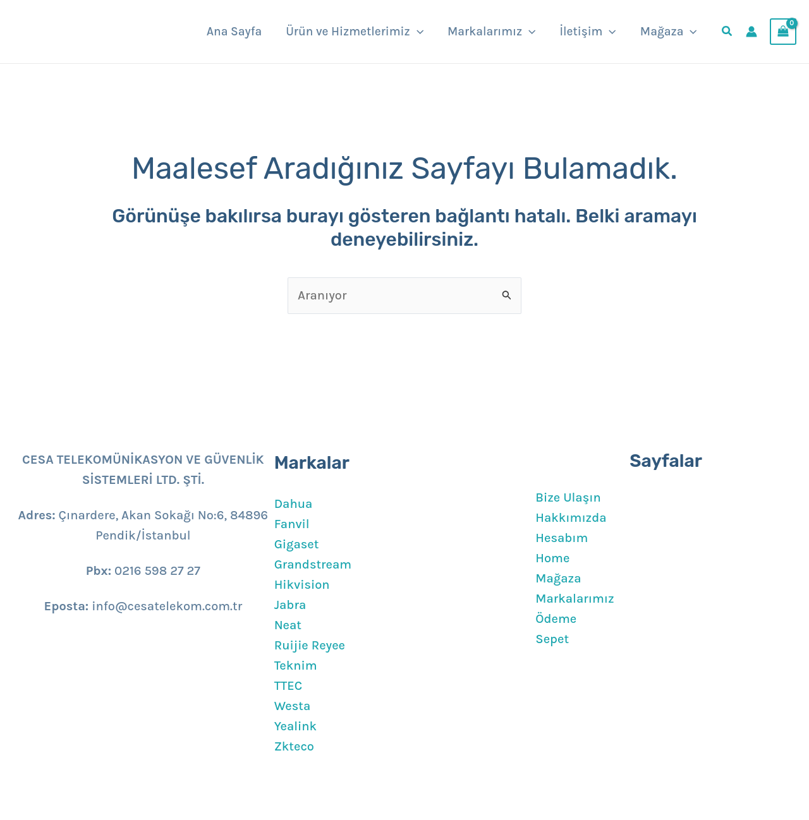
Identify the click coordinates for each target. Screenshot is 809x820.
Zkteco (294, 746)
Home (552, 558)
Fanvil (292, 524)
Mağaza (558, 578)
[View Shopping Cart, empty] (783, 31)
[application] (416, 31)
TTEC (288, 685)
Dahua (293, 504)
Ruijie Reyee (309, 645)
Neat (287, 625)
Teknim (295, 665)
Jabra (290, 605)
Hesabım (561, 538)
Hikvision (302, 584)
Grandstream (312, 564)
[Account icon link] (751, 31)
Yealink (295, 726)
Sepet (552, 639)
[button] (727, 33)
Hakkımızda (570, 517)
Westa (292, 706)
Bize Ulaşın (567, 497)
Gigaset (296, 544)
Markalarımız (574, 598)
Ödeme (555, 619)
